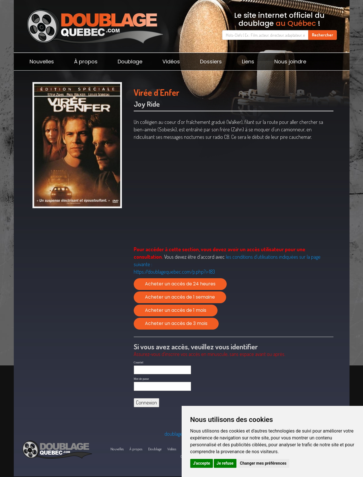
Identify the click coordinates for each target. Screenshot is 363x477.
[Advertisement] (77, 255)
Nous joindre (290, 61)
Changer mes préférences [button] (263, 463)
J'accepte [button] (201, 463)
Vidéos (171, 61)
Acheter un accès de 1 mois (175, 310)
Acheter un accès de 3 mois (176, 323)
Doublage (130, 61)
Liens (248, 61)
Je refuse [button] (225, 463)
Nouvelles (42, 61)
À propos (86, 61)
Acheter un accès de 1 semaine (180, 297)
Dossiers (211, 61)
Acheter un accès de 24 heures (180, 284)
